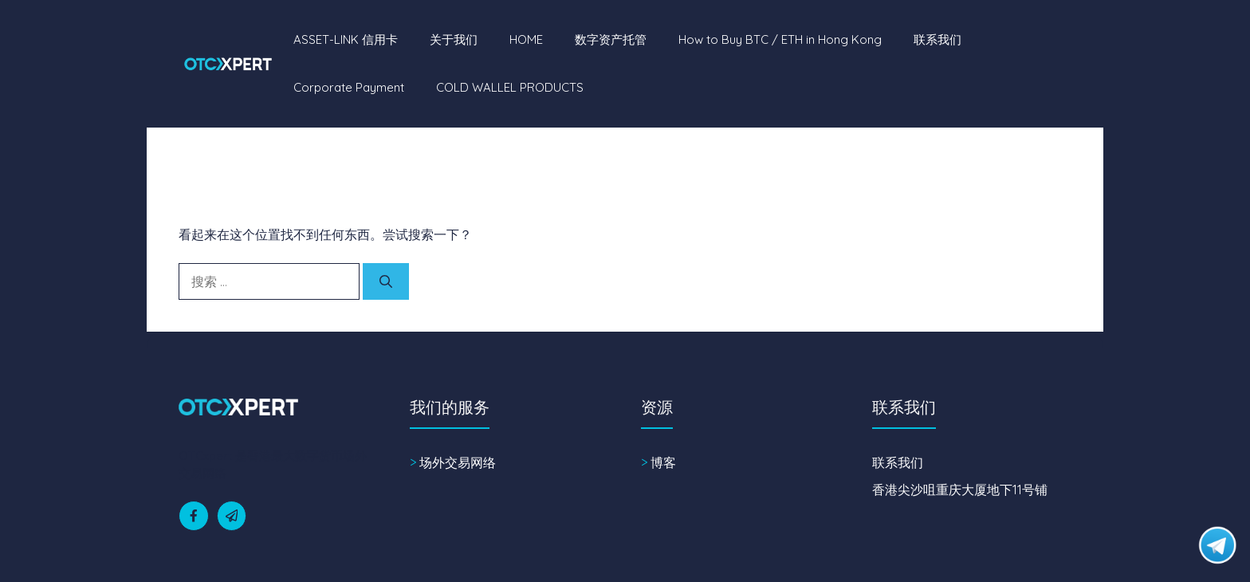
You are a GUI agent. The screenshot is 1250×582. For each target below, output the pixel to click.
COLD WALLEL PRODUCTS (510, 87)
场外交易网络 (457, 462)
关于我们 (454, 39)
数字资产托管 (611, 39)
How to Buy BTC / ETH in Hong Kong (780, 39)
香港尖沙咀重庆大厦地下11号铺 (960, 489)
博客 (663, 462)
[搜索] (386, 281)
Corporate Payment (348, 87)
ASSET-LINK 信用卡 (345, 39)
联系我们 (937, 39)
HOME (526, 39)
